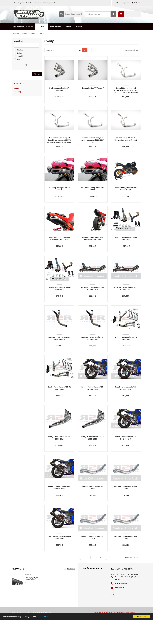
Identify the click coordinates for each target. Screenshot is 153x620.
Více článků (69, 569)
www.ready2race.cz (128, 612)
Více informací (43, 617)
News (26, 582)
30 (84, 50)
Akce (18, 59)
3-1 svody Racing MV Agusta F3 (93, 88)
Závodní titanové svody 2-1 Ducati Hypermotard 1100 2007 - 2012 (93, 140)
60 (89, 50)
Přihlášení (136, 3)
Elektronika (55, 26)
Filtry (68, 26)
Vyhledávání (18, 41)
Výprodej (20, 56)
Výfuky (79, 26)
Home (17, 34)
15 (80, 50)
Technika (42, 26)
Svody (40, 34)
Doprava (21, 3)
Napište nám (37, 3)
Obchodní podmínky (49, 3)
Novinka (19, 53)
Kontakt (28, 3)
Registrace (125, 3)
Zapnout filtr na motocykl (70, 14)
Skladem (20, 50)
